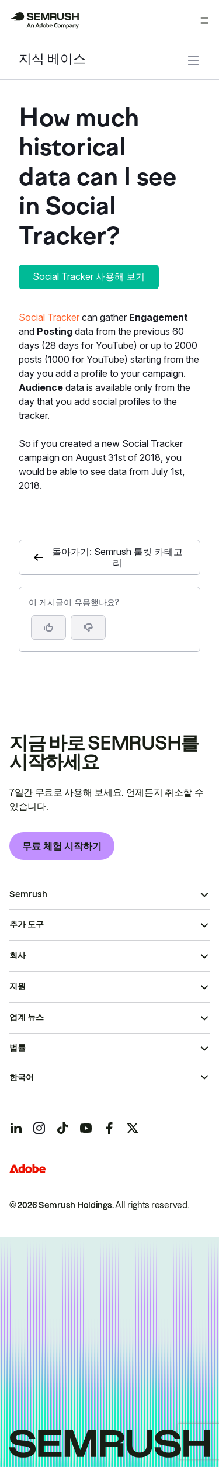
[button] (88, 627)
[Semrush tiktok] (62, 1128)
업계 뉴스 (26, 1017)
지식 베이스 (52, 60)
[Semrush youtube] (86, 1128)
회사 (17, 955)
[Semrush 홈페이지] (44, 20)
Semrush (28, 894)
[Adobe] (27, 1168)
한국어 (21, 1077)
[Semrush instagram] (39, 1128)
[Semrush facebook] (109, 1128)
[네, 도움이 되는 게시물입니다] (48, 627)
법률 (17, 1047)
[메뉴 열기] (204, 20)
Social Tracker (49, 317)
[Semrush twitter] (132, 1128)
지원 (17, 986)
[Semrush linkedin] (15, 1128)
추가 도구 (26, 924)
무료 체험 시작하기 (62, 846)
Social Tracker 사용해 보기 (89, 276)
